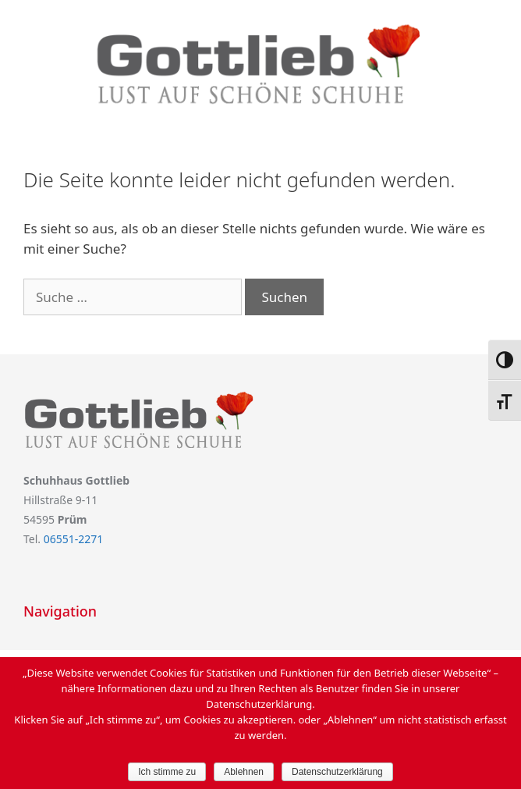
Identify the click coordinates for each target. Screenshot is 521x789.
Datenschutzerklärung (337, 771)
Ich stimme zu (167, 771)
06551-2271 (74, 538)
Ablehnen (244, 771)
